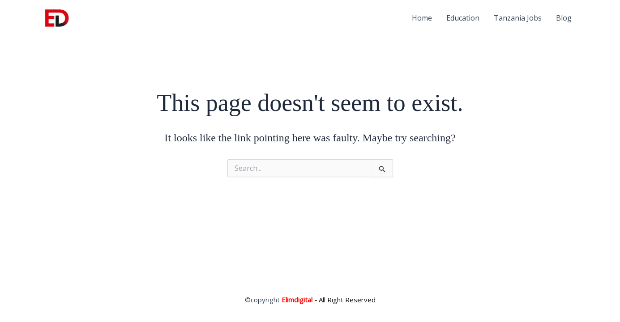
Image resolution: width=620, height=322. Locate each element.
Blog (564, 18)
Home (422, 18)
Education (462, 18)
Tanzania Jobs (518, 18)
